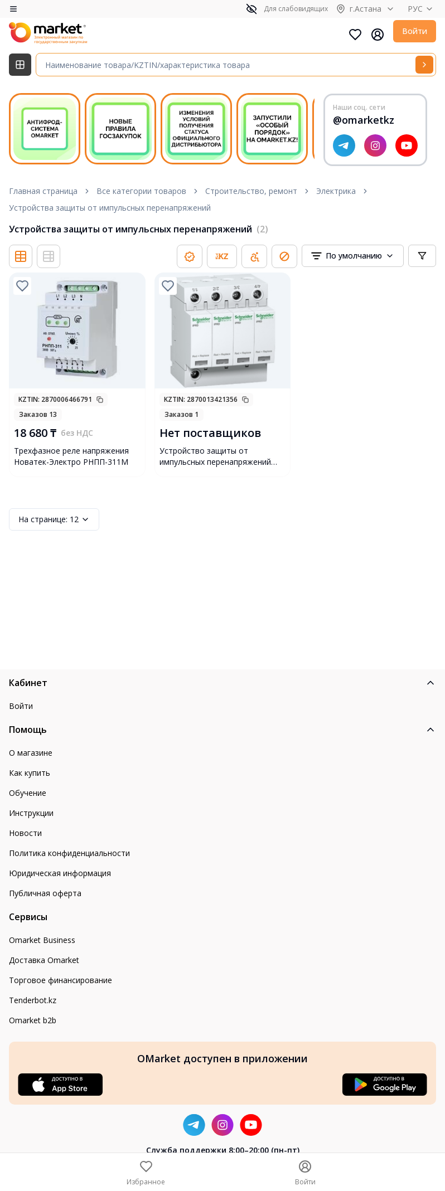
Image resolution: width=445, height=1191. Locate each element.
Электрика (336, 191)
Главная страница (43, 191)
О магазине (30, 752)
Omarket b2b (32, 1020)
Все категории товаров (141, 191)
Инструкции (31, 813)
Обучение (27, 792)
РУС (422, 8)
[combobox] (353, 256)
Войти (414, 31)
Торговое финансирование (60, 980)
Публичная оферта (45, 893)
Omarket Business (42, 940)
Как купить (29, 772)
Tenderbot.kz (32, 1000)
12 (54, 519)
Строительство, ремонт (251, 191)
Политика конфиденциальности (69, 853)
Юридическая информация (60, 873)
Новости (25, 833)
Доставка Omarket (44, 960)
